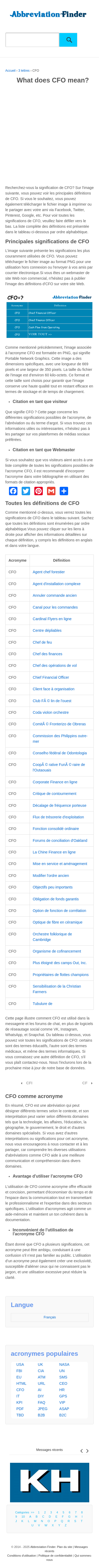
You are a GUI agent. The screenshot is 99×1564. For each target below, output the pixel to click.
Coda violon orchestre (51, 712)
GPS (63, 1396)
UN (62, 1371)
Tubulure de (42, 1004)
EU (18, 1377)
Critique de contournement (54, 793)
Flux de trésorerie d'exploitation (58, 817)
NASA (64, 1364)
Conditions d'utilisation (21, 1555)
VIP (62, 1402)
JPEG (43, 1409)
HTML (21, 1383)
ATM (41, 1377)
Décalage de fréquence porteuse (59, 805)
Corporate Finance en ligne (55, 782)
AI (39, 1390)
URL (41, 1383)
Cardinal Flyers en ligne (52, 619)
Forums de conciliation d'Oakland (60, 840)
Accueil (10, 70)
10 (23, 1516)
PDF (20, 1409)
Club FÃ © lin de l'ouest (52, 701)
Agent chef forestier (49, 572)
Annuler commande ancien (55, 595)
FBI (19, 1371)
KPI (19, 1402)
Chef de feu (42, 642)
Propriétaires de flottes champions (61, 975)
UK (40, 1364)
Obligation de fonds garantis (56, 899)
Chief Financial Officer (51, 677)
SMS (63, 1377)
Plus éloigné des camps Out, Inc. (60, 963)
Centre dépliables (47, 630)
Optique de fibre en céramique (57, 922)
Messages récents (49, 1450)
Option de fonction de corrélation (59, 911)
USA (20, 1364)
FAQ (41, 1402)
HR (62, 1390)
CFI (29, 1083)
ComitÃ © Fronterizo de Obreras (59, 724)
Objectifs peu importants (53, 887)
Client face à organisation (53, 689)
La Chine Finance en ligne (54, 852)
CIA (41, 1371)
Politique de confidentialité (55, 1555)
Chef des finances (47, 654)
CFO (20, 1390)
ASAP (64, 1409)
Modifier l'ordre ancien (51, 875)
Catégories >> (25, 1512)
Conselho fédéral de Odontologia (60, 753)
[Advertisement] (49, 135)
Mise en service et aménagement (60, 864)
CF (84, 1083)
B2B (41, 1415)
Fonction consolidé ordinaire (56, 829)
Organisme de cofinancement (57, 951)
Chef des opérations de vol (55, 665)
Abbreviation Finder (42, 1546)
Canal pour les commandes (55, 607)
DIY (41, 1396)
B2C (63, 1415)
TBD (20, 1415)
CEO (63, 1383)
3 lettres (24, 70)
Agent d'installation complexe (57, 584)
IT (18, 1396)
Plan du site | (65, 1546)
